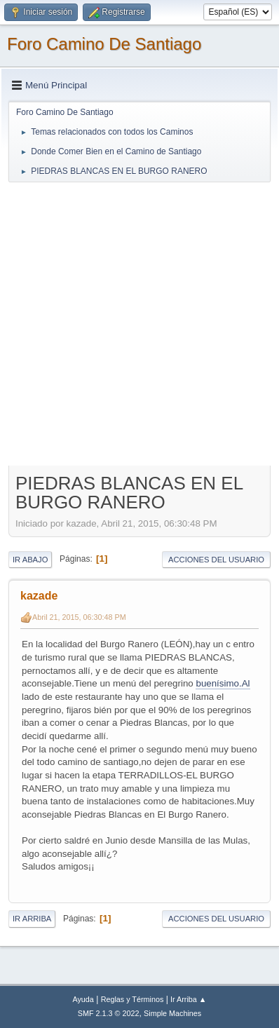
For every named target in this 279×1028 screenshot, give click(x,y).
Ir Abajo (30, 559)
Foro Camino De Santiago (104, 43)
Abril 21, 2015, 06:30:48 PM (79, 617)
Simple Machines (172, 1013)
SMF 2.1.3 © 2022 (109, 1013)
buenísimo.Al (223, 683)
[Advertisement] (139, 323)
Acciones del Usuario (216, 559)
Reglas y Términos (132, 999)
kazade (38, 596)
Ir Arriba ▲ (188, 999)
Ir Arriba (32, 918)
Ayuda (82, 999)
